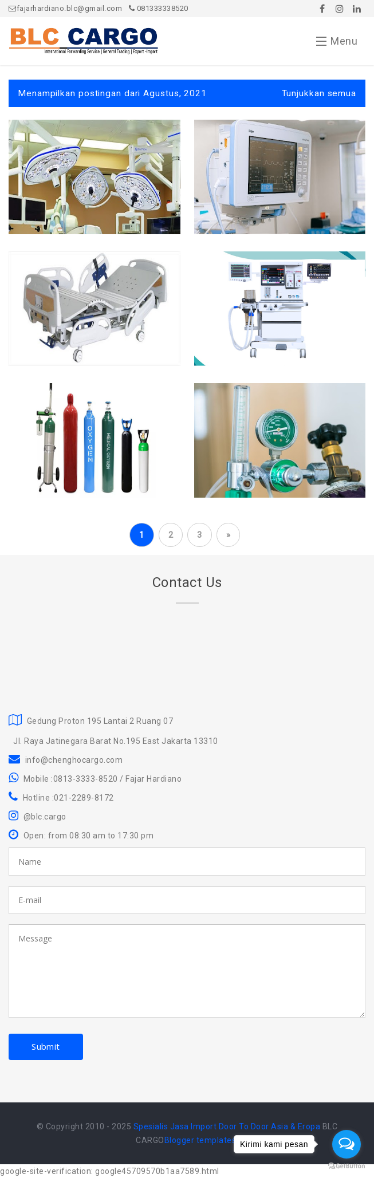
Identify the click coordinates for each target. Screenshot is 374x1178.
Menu (336, 43)
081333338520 (158, 8)
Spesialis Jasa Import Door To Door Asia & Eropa (227, 1126)
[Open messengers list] (346, 1144)
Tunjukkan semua (319, 93)
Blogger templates (200, 1140)
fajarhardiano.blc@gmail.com (65, 8)
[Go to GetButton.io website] (346, 1166)
